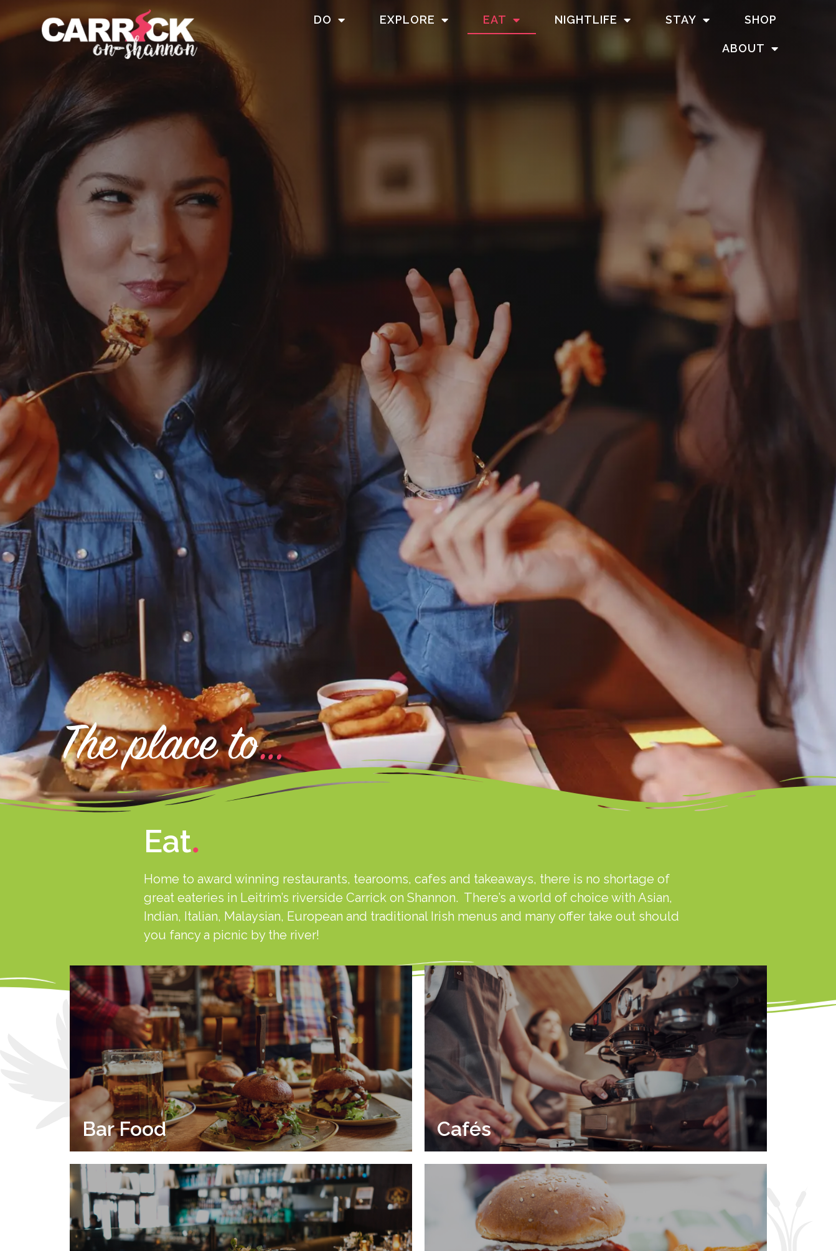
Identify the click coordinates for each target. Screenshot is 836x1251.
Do (329, 20)
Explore (414, 20)
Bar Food (124, 1128)
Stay (687, 20)
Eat (501, 20)
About (750, 48)
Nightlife (593, 20)
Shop (760, 19)
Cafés (464, 1128)
